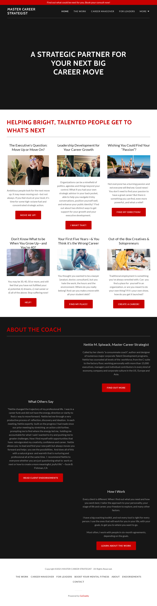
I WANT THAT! (78, 225)
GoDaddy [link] (84, 596)
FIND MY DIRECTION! (129, 212)
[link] (28, 13)
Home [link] (65, 11)
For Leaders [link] (127, 11)
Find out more (116, 387)
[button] (145, 11)
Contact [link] (78, 581)
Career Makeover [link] (102, 11)
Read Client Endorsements (40, 477)
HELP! (28, 302)
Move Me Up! (28, 215)
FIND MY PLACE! (78, 304)
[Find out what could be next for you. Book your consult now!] (78, 2)
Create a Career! (129, 304)
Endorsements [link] (131, 576)
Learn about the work (116, 545)
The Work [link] (80, 11)
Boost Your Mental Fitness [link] (92, 576)
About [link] (116, 576)
